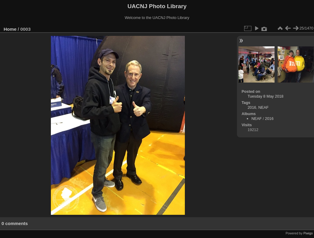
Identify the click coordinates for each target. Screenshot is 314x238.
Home (10, 29)
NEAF (263, 107)
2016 (251, 107)
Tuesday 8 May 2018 (265, 96)
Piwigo (308, 233)
